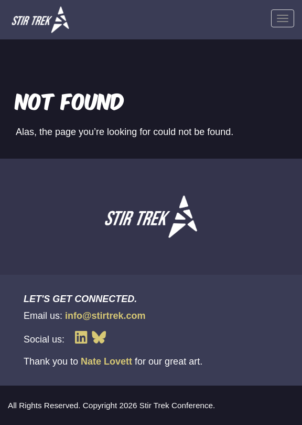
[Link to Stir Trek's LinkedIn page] (83, 338)
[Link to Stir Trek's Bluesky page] (99, 338)
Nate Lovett (106, 361)
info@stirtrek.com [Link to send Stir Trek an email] (105, 315)
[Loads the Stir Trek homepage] (40, 19)
